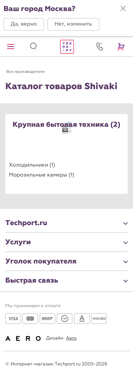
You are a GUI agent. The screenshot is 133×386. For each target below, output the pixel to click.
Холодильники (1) (32, 165)
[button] (24, 24)
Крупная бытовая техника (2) (67, 125)
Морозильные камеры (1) (41, 175)
